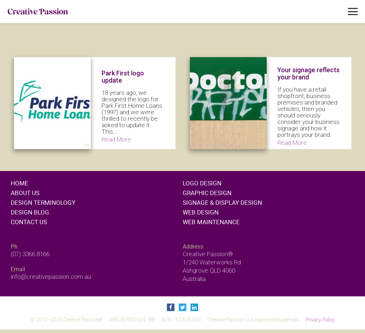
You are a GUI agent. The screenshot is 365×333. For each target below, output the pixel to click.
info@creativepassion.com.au (51, 276)
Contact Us (29, 222)
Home (19, 183)
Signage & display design (222, 202)
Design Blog (30, 212)
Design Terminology (43, 202)
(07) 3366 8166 (30, 254)
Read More (116, 139)
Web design (201, 212)
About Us (25, 193)
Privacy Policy (320, 320)
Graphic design (207, 193)
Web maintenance (211, 222)
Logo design (202, 183)
